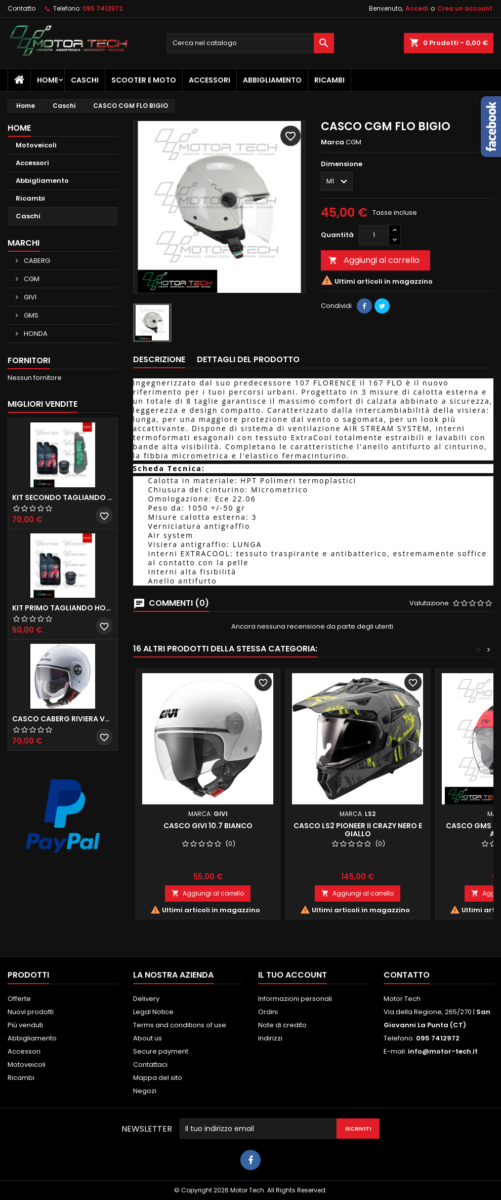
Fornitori (29, 360)
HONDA (35, 333)
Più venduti (25, 1025)
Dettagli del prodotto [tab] (248, 359)
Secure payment (160, 1051)
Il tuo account (292, 975)
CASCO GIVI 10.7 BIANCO (208, 826)
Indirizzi (270, 1038)
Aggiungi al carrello (374, 260)
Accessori (209, 80)
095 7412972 (102, 8)
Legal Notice (153, 1012)
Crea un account (464, 8)
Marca (332, 142)
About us (147, 1038)
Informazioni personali (295, 998)
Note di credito (282, 1025)
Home (47, 80)
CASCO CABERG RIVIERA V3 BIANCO (62, 719)
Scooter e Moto (143, 80)
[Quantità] (374, 235)
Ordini (268, 1012)
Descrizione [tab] (159, 359)
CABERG (36, 260)
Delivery (146, 998)
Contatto (21, 8)
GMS (30, 315)
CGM (30, 279)
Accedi (416, 8)
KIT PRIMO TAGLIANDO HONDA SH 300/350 (62, 608)
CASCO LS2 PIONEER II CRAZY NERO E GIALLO (358, 830)
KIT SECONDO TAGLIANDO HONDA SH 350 (62, 497)
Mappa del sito (157, 1077)
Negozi (144, 1091)
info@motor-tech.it (443, 1051)
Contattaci (150, 1064)
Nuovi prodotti (31, 1012)
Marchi (23, 243)
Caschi (85, 80)
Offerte (19, 998)
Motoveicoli (36, 145)
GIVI (29, 297)
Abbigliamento (272, 80)
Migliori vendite (42, 404)
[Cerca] (250, 43)
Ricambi (329, 80)
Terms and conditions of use (179, 1025)
